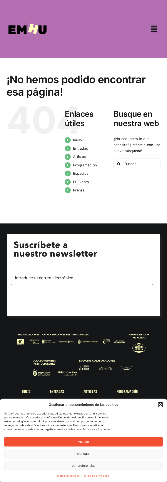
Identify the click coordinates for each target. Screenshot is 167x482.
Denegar (83, 453)
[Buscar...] (137, 163)
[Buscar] (119, 163)
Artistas (79, 156)
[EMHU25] (27, 25)
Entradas (80, 148)
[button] (160, 405)
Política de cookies (67, 475)
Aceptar (83, 441)
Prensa (78, 190)
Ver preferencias (83, 465)
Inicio (77, 140)
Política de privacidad (95, 475)
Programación (85, 165)
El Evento (81, 182)
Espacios (80, 173)
